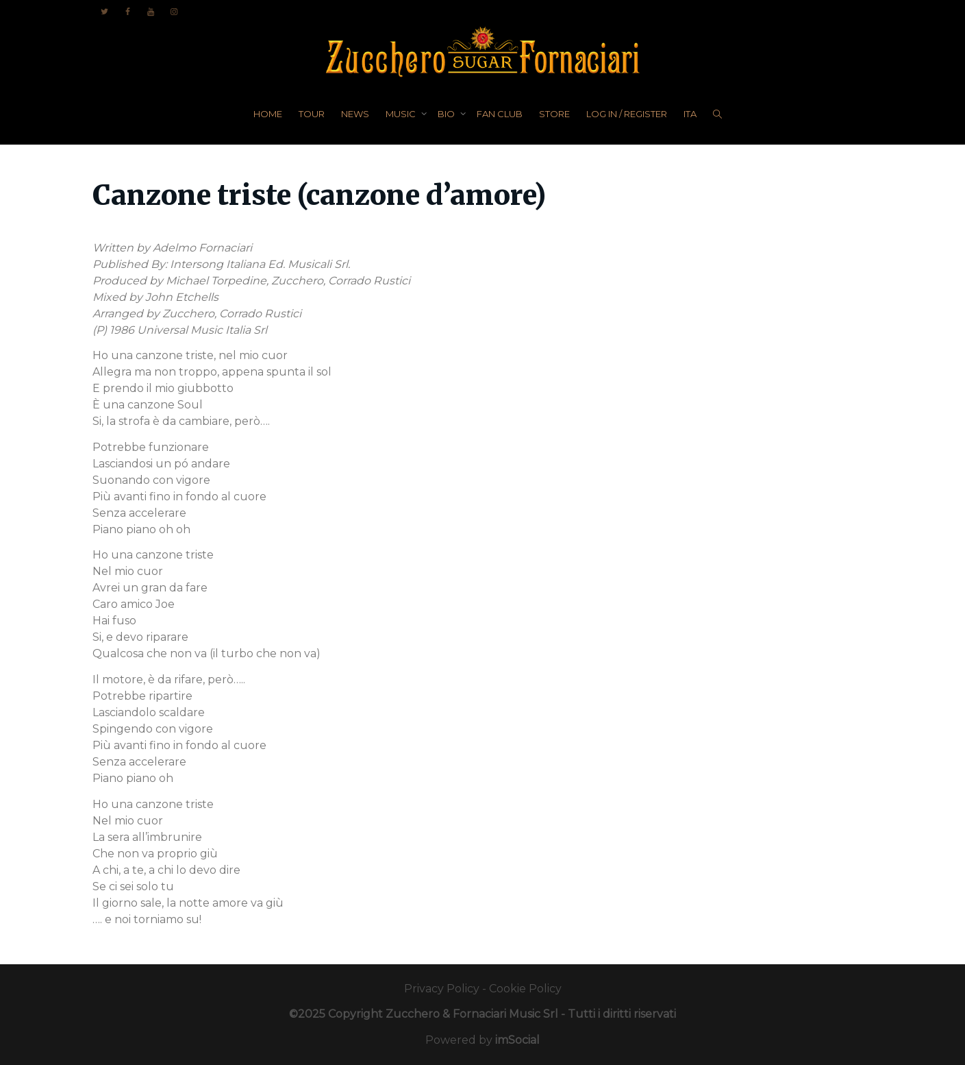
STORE (554, 113)
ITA (690, 113)
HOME (267, 113)
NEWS (355, 113)
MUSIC (402, 113)
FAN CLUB (500, 113)
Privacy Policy (441, 988)
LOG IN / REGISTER (626, 113)
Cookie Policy (525, 988)
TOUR (312, 113)
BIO (447, 113)
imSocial (517, 1039)
